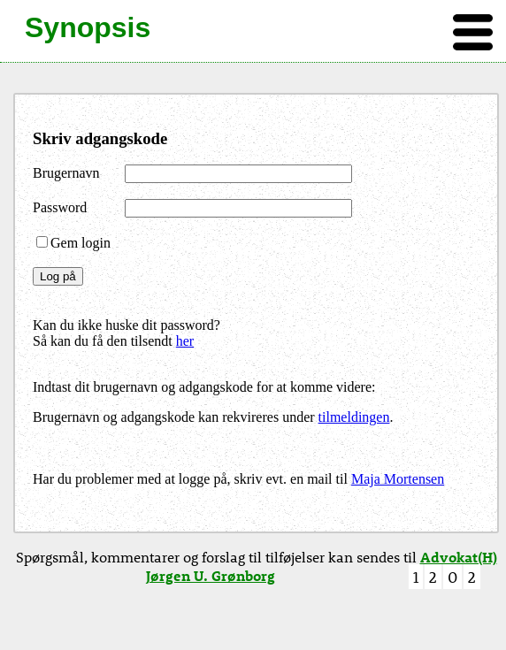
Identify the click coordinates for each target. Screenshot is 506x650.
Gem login (73, 242)
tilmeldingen (354, 416)
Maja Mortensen (397, 478)
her (185, 340)
